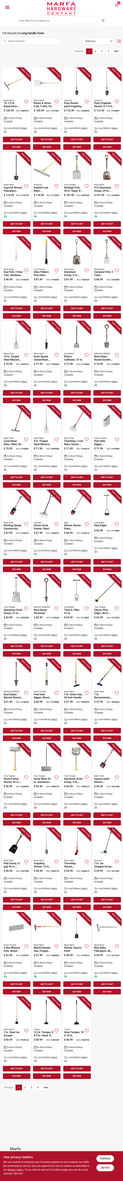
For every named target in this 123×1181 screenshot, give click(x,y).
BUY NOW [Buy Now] (16, 147)
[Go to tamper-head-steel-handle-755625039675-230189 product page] (46, 1038)
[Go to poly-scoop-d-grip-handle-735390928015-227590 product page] (16, 869)
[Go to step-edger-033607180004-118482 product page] (106, 531)
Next (116, 51)
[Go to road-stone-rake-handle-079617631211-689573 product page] (16, 109)
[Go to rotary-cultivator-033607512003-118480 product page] (76, 362)
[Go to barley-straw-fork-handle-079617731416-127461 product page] (46, 109)
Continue (105, 1158)
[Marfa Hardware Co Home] (61, 8)
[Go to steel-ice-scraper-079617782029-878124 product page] (16, 1038)
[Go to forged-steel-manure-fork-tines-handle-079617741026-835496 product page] (46, 447)
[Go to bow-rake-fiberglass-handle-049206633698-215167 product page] (106, 954)
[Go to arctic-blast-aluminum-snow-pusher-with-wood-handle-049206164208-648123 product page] (46, 785)
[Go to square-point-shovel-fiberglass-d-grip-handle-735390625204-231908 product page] (106, 785)
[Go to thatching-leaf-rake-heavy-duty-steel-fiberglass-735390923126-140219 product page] (76, 447)
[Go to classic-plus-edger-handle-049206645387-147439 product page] (106, 616)
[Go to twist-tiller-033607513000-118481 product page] (76, 616)
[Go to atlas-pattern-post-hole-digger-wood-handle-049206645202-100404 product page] (46, 278)
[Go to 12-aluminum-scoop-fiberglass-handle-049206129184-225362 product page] (106, 193)
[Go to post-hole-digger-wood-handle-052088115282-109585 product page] (46, 700)
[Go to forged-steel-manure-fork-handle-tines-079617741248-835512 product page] (16, 362)
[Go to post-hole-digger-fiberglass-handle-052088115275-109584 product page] (106, 447)
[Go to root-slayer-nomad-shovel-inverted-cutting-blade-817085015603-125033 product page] (16, 700)
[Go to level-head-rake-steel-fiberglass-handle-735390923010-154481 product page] (16, 447)
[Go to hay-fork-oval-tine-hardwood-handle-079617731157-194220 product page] (16, 278)
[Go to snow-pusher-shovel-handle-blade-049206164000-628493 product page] (16, 785)
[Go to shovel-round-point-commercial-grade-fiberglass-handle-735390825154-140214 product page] (76, 531)
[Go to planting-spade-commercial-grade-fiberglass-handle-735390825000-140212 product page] (16, 531)
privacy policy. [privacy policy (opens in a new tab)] (16, 1169)
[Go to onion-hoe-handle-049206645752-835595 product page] (76, 700)
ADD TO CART (17, 139)
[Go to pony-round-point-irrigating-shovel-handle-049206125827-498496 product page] (76, 109)
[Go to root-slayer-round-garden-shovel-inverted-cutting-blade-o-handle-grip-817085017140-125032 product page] (106, 362)
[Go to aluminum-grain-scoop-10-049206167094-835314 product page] (76, 785)
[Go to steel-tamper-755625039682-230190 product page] (76, 1038)
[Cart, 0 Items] (116, 5)
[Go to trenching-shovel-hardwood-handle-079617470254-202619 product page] (76, 869)
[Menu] (7, 7)
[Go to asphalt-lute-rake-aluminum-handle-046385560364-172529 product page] (46, 193)
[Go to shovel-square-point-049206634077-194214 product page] (76, 954)
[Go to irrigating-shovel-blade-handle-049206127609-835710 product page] (46, 869)
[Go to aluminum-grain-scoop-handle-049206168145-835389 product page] (16, 616)
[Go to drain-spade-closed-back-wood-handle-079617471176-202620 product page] (46, 362)
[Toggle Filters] (119, 41)
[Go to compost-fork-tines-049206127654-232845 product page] (106, 278)
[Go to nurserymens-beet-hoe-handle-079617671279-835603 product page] (106, 700)
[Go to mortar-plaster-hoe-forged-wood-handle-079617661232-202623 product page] (46, 954)
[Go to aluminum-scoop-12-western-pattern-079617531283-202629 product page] (76, 278)
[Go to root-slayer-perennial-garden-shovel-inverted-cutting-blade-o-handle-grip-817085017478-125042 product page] (46, 616)
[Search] (103, 20)
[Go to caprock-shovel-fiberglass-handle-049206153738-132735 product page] (16, 193)
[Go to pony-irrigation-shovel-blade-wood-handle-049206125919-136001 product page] (106, 109)
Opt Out (105, 1167)
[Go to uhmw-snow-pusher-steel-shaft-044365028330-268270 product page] (46, 531)
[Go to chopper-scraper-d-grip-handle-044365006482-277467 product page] (106, 869)
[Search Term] (61, 20)
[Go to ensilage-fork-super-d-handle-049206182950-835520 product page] (76, 193)
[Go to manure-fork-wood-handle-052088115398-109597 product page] (16, 954)
